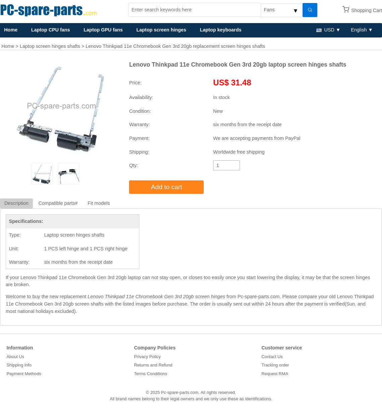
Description (16, 203)
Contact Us (271, 356)
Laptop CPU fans (50, 29)
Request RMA (274, 373)
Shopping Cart (366, 10)
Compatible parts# (58, 203)
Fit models (99, 203)
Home (7, 46)
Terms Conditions (150, 373)
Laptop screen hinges (161, 29)
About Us (15, 356)
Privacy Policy (147, 356)
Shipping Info (19, 364)
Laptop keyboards (220, 29)
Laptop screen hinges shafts (50, 46)
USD (325, 29)
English (359, 29)
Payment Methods (24, 373)
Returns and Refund (153, 364)
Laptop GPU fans (103, 29)
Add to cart (166, 186)
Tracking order (275, 364)
